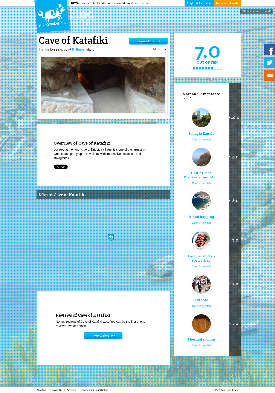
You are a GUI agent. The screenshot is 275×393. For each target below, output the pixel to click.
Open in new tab (201, 139)
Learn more (141, 3)
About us (42, 390)
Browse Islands (227, 3)
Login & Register (199, 3)
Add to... (159, 49)
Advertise (73, 390)
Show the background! (256, 11)
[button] (110, 238)
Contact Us (57, 390)
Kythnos (78, 49)
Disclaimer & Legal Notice (95, 390)
